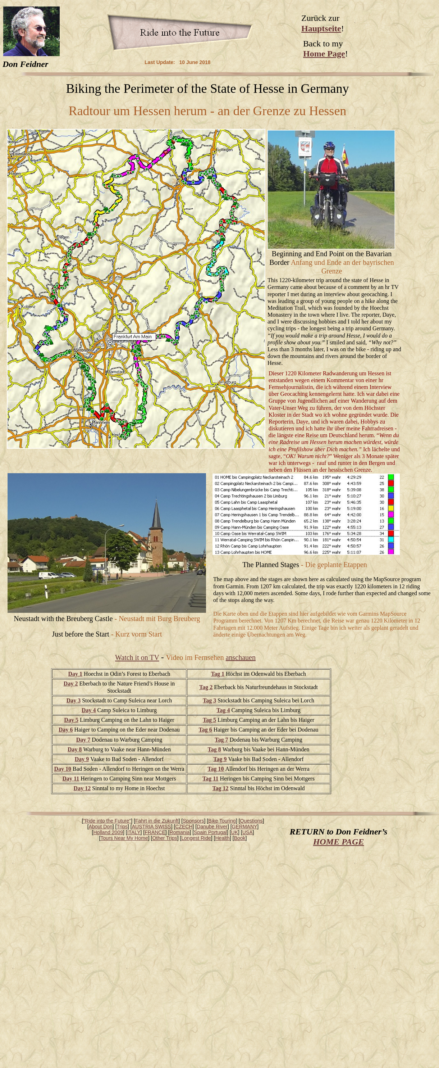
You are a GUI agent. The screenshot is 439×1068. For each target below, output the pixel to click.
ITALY (134, 832)
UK (234, 832)
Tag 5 (209, 720)
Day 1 (75, 674)
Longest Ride (196, 838)
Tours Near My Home (124, 838)
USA (247, 832)
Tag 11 (210, 778)
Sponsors (193, 821)
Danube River (212, 826)
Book (240, 838)
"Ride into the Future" (107, 821)
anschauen (241, 657)
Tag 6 (205, 730)
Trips (122, 826)
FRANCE (155, 832)
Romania (179, 832)
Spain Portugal (210, 832)
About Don (101, 826)
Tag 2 (205, 687)
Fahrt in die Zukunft (157, 821)
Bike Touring (222, 821)
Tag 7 (221, 740)
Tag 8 (214, 749)
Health (222, 838)
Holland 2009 (108, 832)
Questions (251, 821)
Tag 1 (217, 674)
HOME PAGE (338, 841)
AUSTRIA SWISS (151, 826)
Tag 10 (215, 769)
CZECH (183, 826)
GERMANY (244, 826)
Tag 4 (223, 710)
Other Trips (164, 838)
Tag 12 (220, 788)
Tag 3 (209, 700)
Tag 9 (220, 759)
